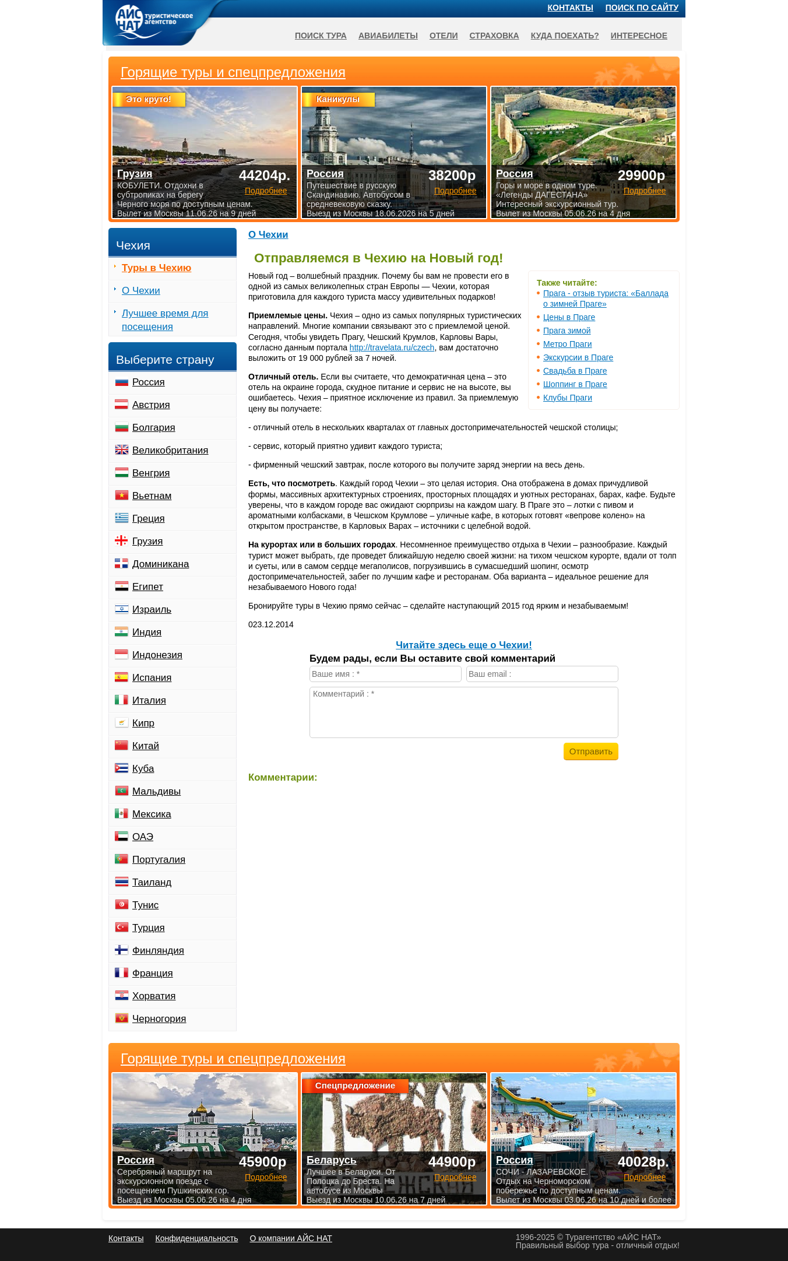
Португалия (158, 859)
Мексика (151, 814)
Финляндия (158, 950)
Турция (148, 927)
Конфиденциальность (196, 1238)
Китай (145, 745)
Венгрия (151, 473)
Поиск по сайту (642, 7)
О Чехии (268, 234)
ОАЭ (142, 836)
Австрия (151, 404)
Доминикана (160, 564)
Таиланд (151, 882)
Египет (147, 586)
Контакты (570, 7)
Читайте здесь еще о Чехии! (464, 645)
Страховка (494, 35)
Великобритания (170, 450)
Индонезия (157, 655)
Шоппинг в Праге (575, 384)
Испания (151, 677)
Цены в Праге (569, 317)
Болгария (153, 427)
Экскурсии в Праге (578, 357)
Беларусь (332, 1160)
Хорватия (153, 996)
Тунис (145, 905)
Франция (152, 973)
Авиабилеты (388, 35)
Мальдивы (156, 791)
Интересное (639, 35)
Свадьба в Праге (575, 370)
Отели (444, 35)
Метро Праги (567, 344)
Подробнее (266, 1177)
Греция (148, 518)
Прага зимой (567, 330)
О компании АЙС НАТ (291, 1238)
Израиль (151, 609)
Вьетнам (151, 495)
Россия (148, 382)
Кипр (143, 723)
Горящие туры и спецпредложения (233, 1058)
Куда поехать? (565, 35)
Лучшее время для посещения (165, 320)
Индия (146, 632)
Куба (143, 768)
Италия (149, 700)
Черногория (159, 1018)
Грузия (147, 541)
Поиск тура (321, 35)
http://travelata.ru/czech (392, 347)
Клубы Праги (567, 397)
